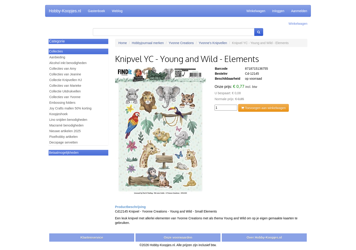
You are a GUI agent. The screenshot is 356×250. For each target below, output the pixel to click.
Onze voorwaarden (178, 237)
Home (123, 43)
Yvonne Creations (181, 43)
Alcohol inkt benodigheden (68, 63)
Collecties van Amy (62, 68)
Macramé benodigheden (66, 125)
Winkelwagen (255, 11)
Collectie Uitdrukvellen (65, 91)
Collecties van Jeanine (65, 74)
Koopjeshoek (58, 114)
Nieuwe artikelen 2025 (65, 131)
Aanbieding (57, 57)
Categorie (57, 41)
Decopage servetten (63, 142)
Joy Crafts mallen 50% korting (70, 108)
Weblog (117, 11)
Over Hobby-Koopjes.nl (264, 237)
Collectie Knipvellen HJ (65, 80)
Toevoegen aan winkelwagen (263, 108)
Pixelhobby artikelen (63, 137)
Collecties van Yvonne (65, 97)
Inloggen (278, 11)
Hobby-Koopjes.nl (65, 11)
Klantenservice (91, 237)
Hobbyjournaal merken (148, 43)
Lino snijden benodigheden (68, 119)
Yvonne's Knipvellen (213, 43)
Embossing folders (62, 102)
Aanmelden (299, 11)
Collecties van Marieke (65, 85)
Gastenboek (96, 11)
